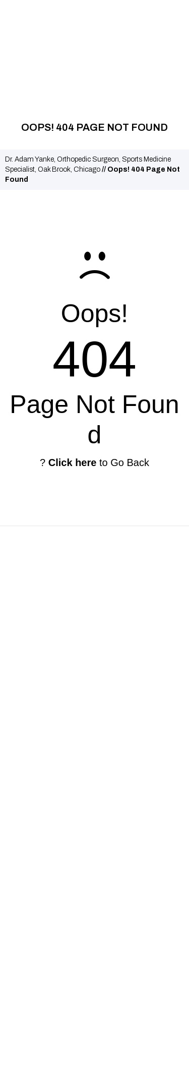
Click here (72, 462)
